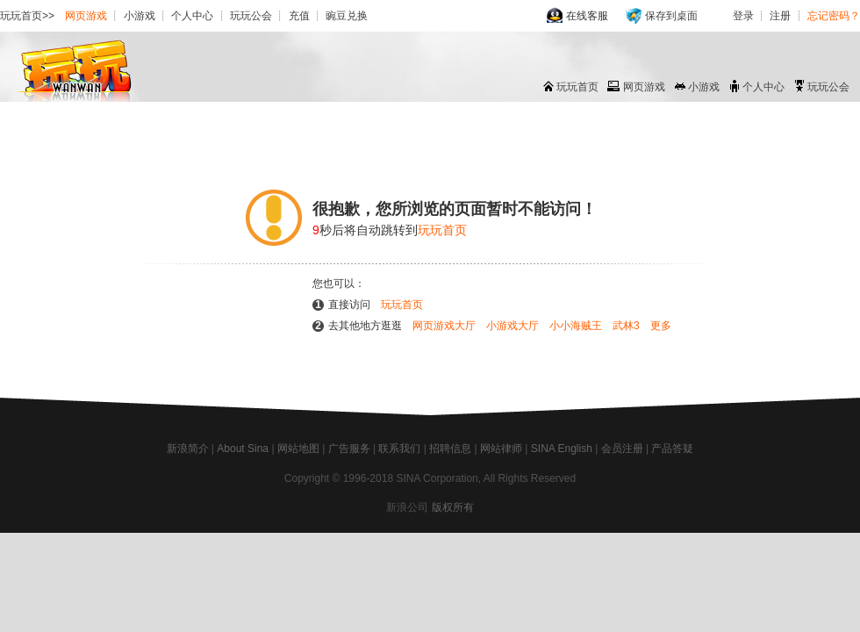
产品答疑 (672, 448)
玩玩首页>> (27, 16)
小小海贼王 (575, 326)
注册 (780, 16)
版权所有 (453, 507)
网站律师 (501, 448)
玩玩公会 (251, 16)
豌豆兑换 (347, 16)
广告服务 (349, 448)
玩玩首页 (577, 87)
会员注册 (622, 448)
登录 (743, 16)
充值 (299, 16)
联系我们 (399, 448)
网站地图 (298, 448)
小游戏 (139, 16)
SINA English (561, 448)
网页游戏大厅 (444, 326)
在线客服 (587, 16)
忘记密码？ (833, 16)
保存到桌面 (671, 16)
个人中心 (192, 16)
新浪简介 (188, 448)
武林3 (626, 326)
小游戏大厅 (512, 326)
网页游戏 (86, 16)
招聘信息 (450, 448)
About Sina (243, 448)
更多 (660, 326)
